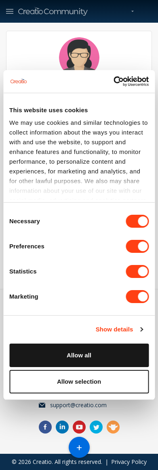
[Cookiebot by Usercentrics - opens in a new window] (113, 81)
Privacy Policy (129, 462)
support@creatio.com (78, 405)
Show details (114, 329)
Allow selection (79, 381)
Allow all (79, 355)
